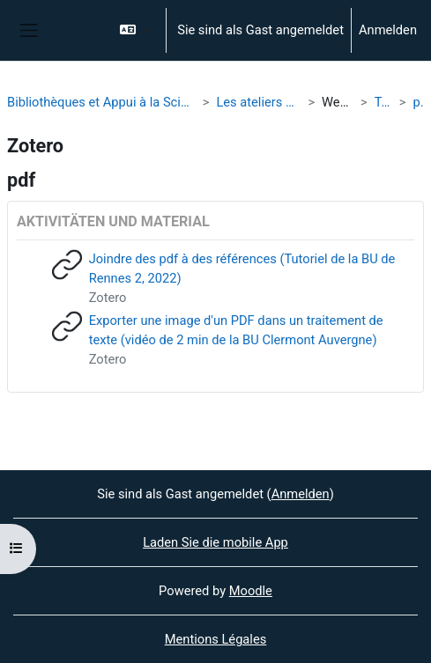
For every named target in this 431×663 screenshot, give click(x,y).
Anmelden (388, 30)
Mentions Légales (216, 639)
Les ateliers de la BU (258, 102)
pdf (419, 102)
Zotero (108, 298)
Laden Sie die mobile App (215, 542)
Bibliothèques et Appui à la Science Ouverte (101, 102)
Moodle (250, 591)
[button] (135, 30)
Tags (383, 102)
